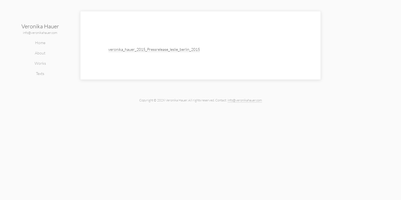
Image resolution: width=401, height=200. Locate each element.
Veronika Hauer (40, 26)
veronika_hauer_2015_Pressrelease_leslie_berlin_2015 (154, 49)
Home (40, 42)
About (40, 53)
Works (40, 63)
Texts (40, 73)
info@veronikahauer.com (40, 33)
